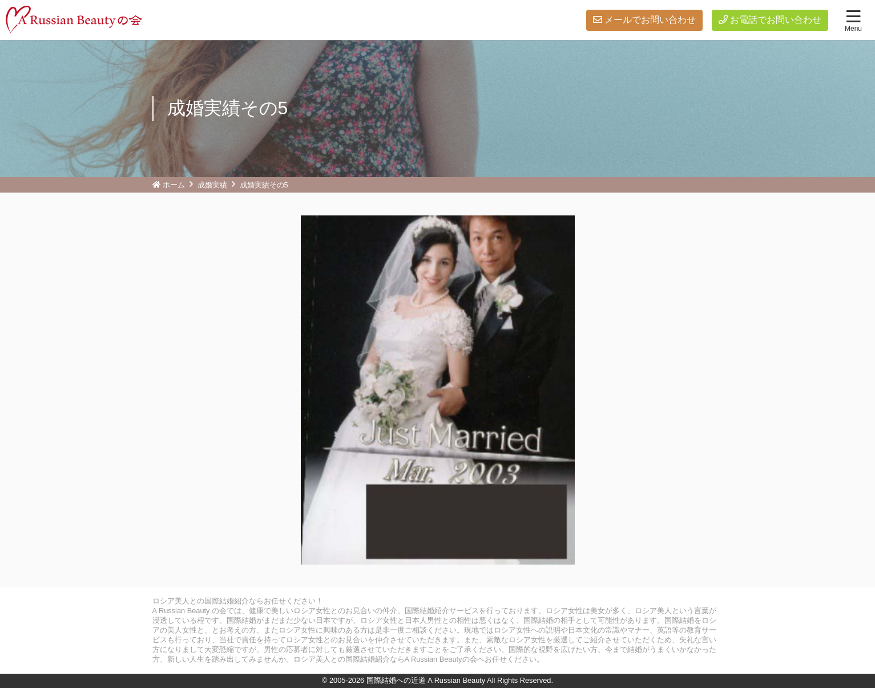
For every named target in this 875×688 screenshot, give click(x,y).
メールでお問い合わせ (650, 20)
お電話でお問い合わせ (775, 20)
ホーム (174, 185)
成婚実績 (212, 185)
